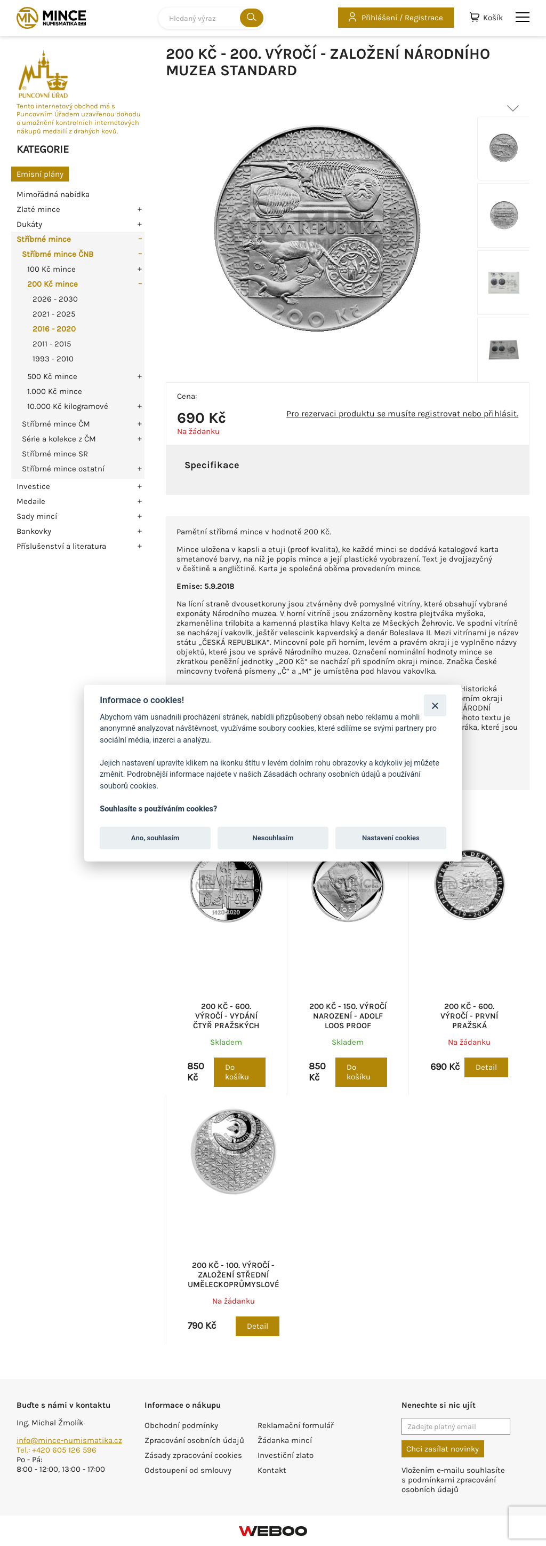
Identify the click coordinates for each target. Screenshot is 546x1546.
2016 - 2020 (54, 329)
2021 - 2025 (54, 314)
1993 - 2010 (53, 359)
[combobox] (211, 18)
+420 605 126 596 (64, 1450)
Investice (33, 486)
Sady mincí (37, 516)
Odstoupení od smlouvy (187, 1470)
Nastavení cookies (391, 838)
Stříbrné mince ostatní (63, 469)
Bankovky (34, 531)
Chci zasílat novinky (442, 1449)
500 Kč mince (52, 376)
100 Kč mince (51, 269)
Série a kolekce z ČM (59, 439)
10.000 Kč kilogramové (67, 406)
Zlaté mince (38, 209)
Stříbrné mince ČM (56, 424)
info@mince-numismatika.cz (69, 1440)
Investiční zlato (286, 1455)
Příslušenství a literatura (61, 546)
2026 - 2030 (55, 299)
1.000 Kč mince (54, 391)
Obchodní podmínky (181, 1425)
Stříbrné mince (44, 239)
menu (522, 17)
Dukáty (29, 224)
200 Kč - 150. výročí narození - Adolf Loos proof (348, 1015)
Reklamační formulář (295, 1425)
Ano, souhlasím (155, 838)
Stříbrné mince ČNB (57, 254)
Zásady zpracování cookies (193, 1455)
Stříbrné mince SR (55, 454)
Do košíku (237, 1072)
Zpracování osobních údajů (194, 1440)
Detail (486, 1067)
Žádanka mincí (285, 1440)
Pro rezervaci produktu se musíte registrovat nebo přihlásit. (402, 413)
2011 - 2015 (52, 344)
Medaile (31, 501)
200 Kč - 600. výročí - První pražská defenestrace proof (469, 1025)
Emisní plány (40, 174)
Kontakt (272, 1470)
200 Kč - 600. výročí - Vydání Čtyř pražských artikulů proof (226, 1020)
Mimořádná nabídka (53, 194)
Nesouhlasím (272, 838)
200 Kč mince (52, 284)
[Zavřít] (435, 705)
